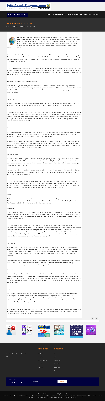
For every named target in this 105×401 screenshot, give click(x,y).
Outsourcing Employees (27, 26)
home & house (58, 364)
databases (96, 14)
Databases (40, 367)
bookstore (87, 14)
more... (55, 370)
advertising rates (59, 14)
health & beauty (58, 360)
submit (62, 381)
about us (70, 14)
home (48, 14)
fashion (56, 357)
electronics (57, 367)
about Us (40, 353)
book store (41, 364)
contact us (78, 14)
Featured (14, 26)
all (54, 353)
